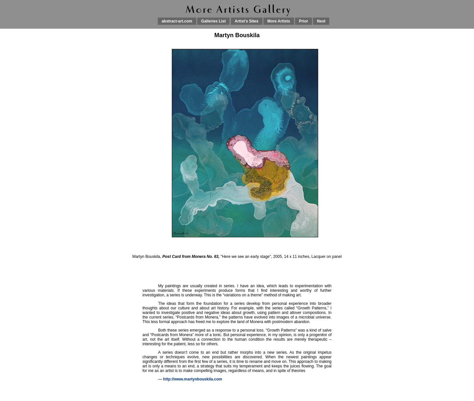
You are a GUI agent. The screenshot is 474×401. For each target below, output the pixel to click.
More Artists (278, 21)
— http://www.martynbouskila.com (190, 379)
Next (321, 21)
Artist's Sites (247, 21)
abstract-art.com (177, 21)
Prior (303, 21)
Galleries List (213, 21)
